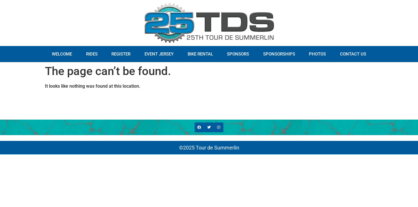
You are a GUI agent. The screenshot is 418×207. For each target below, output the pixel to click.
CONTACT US (353, 54)
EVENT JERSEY (159, 54)
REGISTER (120, 54)
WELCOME (62, 54)
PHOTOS (317, 54)
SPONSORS (238, 54)
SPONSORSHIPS (279, 54)
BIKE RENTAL (200, 54)
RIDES (92, 54)
